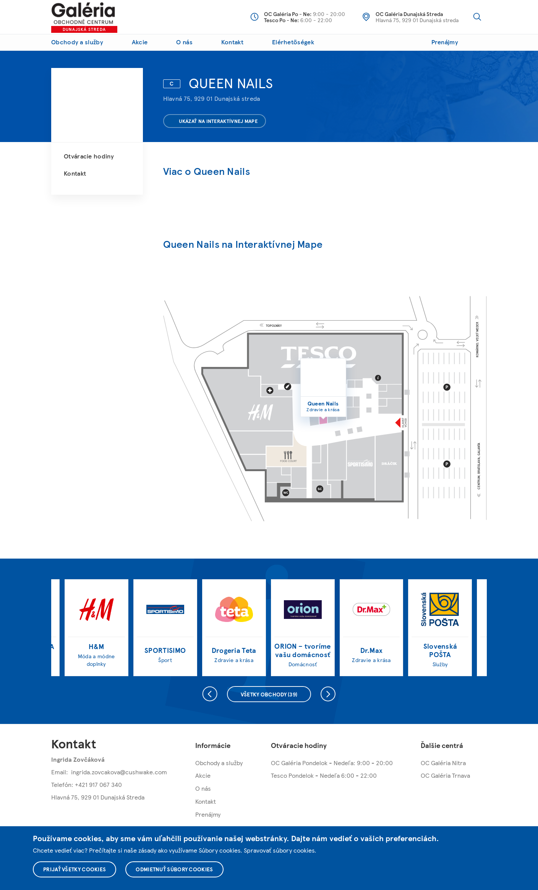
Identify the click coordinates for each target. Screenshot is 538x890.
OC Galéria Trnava (445, 775)
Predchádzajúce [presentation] (209, 694)
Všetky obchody (269, 694)
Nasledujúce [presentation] (329, 694)
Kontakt (232, 41)
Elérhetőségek (293, 41)
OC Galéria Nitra (443, 762)
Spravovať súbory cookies (279, 850)
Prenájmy (444, 41)
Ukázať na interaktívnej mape (214, 121)
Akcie (140, 41)
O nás (184, 41)
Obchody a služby (77, 41)
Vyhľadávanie (477, 16)
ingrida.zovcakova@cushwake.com (119, 771)
